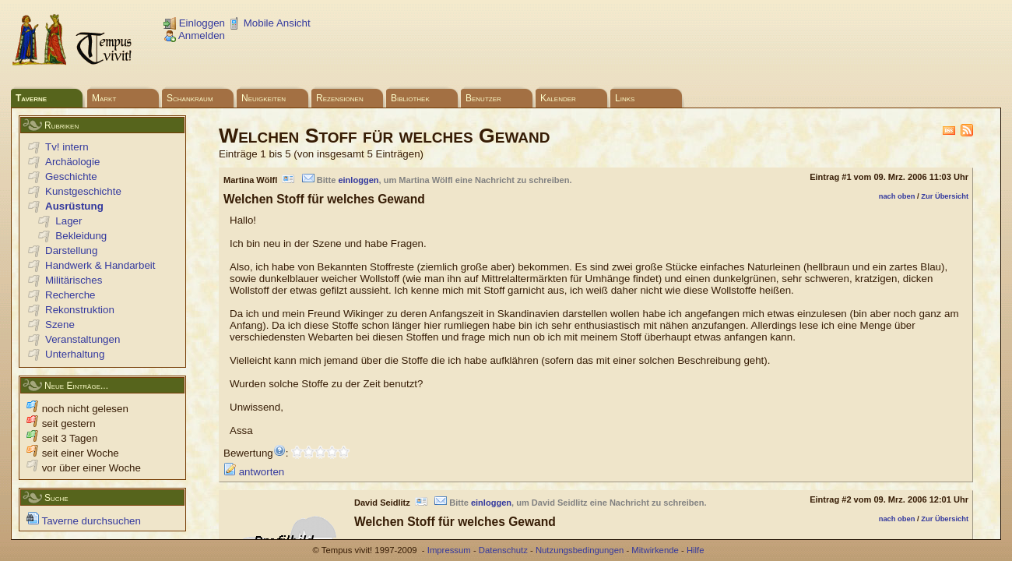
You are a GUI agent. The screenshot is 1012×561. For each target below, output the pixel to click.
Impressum (449, 550)
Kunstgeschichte (83, 191)
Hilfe (696, 550)
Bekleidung (81, 236)
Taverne (31, 98)
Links (624, 98)
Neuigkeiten (263, 98)
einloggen (358, 180)
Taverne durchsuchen (83, 521)
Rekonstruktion (79, 310)
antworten (253, 472)
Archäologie (72, 162)
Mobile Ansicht (269, 23)
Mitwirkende (654, 550)
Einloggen (194, 23)
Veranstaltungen (82, 339)
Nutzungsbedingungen (580, 550)
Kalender (558, 98)
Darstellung (71, 250)
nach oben (897, 196)
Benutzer (483, 98)
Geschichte (71, 176)
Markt (104, 98)
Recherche (70, 295)
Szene (60, 324)
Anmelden (194, 35)
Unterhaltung (74, 354)
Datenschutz (503, 550)
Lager (68, 221)
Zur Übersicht (944, 196)
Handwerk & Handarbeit (100, 265)
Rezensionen (340, 98)
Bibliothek (410, 98)
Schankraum (190, 98)
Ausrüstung (74, 206)
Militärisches (73, 280)
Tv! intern (67, 147)
